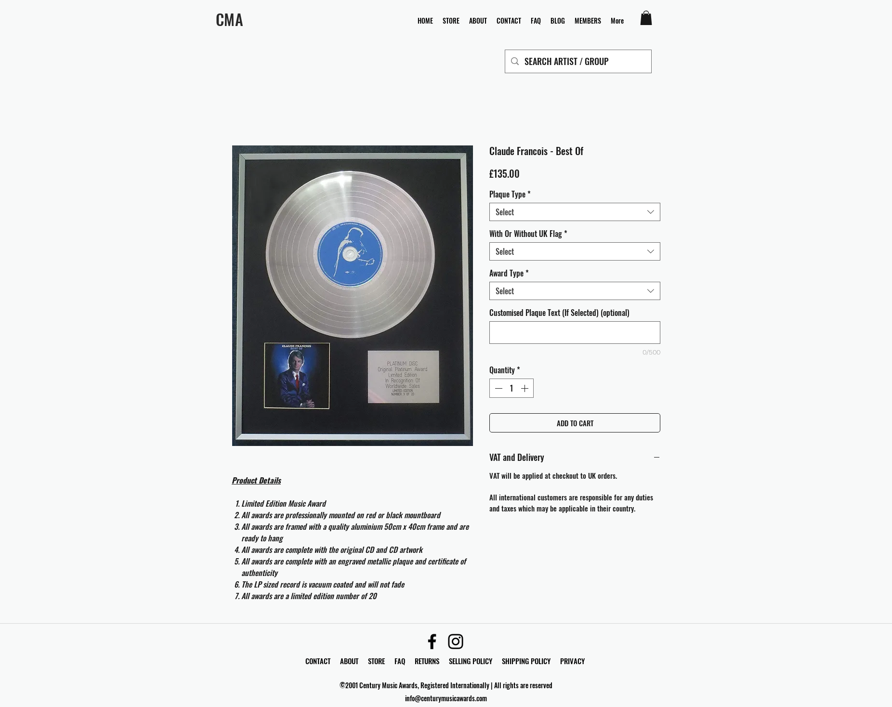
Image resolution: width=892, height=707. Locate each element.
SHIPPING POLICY (526, 660)
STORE (377, 660)
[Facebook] (432, 641)
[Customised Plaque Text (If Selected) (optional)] (575, 333)
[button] (646, 18)
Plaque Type (510, 194)
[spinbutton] (511, 388)
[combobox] (574, 212)
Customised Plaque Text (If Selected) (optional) (559, 312)
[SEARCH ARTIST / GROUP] (578, 61)
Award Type (509, 273)
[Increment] (525, 388)
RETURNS (427, 660)
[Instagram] (456, 641)
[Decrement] (497, 388)
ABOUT (349, 660)
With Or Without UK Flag (528, 233)
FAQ (404, 660)
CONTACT (318, 660)
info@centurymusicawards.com (446, 698)
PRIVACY (572, 660)
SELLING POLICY (470, 660)
